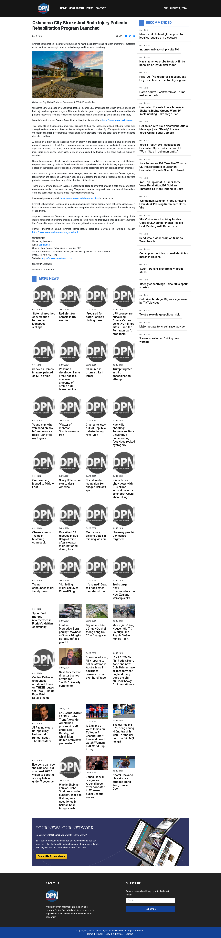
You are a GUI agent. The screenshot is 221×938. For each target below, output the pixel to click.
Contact (129, 934)
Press (89, 8)
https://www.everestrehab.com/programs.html (55, 232)
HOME (63, 8)
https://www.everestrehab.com (117, 120)
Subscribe (151, 909)
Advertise (118, 934)
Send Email (44, 244)
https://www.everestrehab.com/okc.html (80, 198)
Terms (90, 934)
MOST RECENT (76, 8)
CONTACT (101, 8)
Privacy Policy (103, 934)
